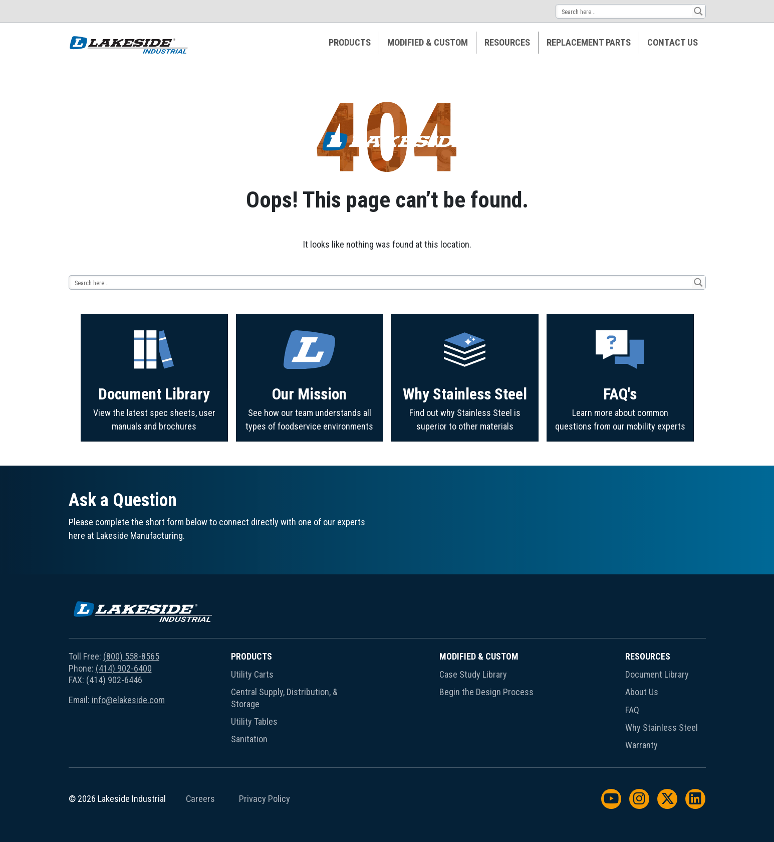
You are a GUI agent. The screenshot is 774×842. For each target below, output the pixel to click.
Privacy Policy (264, 798)
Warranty (641, 745)
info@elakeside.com (128, 700)
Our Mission (309, 442)
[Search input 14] (624, 11)
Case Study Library (473, 674)
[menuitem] (350, 43)
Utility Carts (252, 674)
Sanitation (249, 739)
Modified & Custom (427, 42)
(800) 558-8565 (131, 656)
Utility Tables (254, 721)
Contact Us (672, 42)
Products (350, 42)
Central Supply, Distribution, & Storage (284, 698)
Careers (200, 798)
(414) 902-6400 (124, 668)
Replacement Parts (589, 42)
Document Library (154, 438)
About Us (641, 692)
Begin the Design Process (486, 692)
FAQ (632, 710)
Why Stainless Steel (465, 444)
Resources (507, 42)
